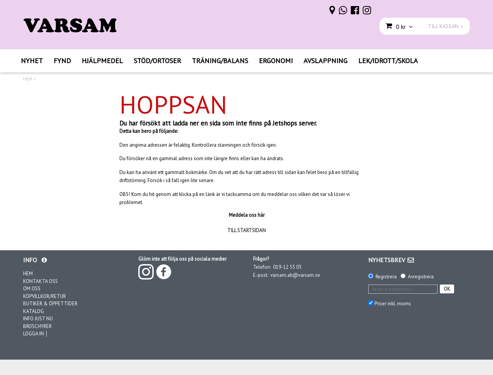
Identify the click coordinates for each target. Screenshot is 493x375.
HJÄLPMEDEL (102, 60)
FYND (62, 60)
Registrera (386, 276)
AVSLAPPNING (325, 60)
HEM (27, 79)
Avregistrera (421, 276)
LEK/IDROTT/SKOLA (388, 60)
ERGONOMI (276, 60)
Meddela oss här (247, 215)
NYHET (32, 60)
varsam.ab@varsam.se (295, 275)
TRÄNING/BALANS (220, 60)
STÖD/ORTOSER (157, 60)
